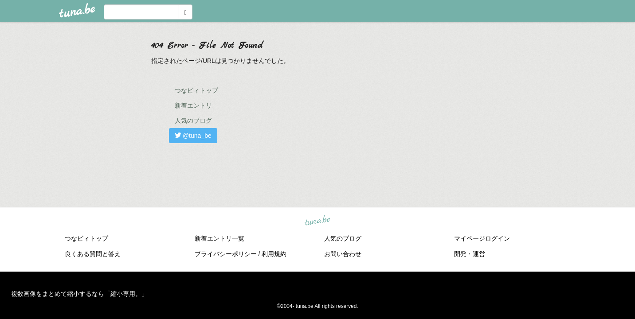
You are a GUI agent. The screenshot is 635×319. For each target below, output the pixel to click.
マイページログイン (482, 238)
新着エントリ (193, 105)
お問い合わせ (342, 253)
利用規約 (274, 253)
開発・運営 (469, 253)
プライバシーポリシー (226, 253)
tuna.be (317, 221)
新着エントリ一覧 (219, 238)
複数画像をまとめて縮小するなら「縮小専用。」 (79, 293)
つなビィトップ (196, 90)
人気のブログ (193, 120)
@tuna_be (193, 135)
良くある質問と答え (93, 253)
